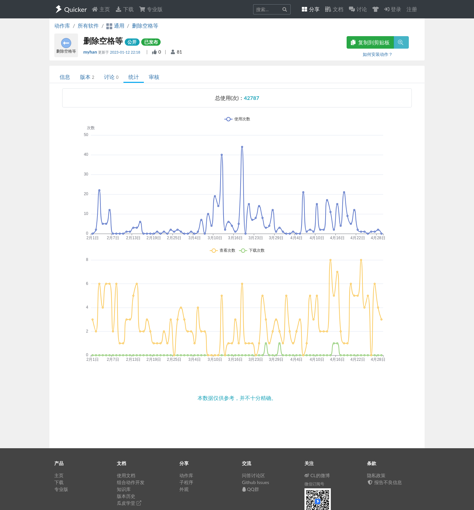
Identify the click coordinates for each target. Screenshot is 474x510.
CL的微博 (317, 475)
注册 (412, 9)
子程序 (186, 482)
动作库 (62, 25)
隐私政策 (376, 475)
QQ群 (250, 489)
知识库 (124, 489)
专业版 (151, 9)
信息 (65, 77)
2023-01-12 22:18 (125, 52)
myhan (90, 52)
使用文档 (126, 475)
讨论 (111, 77)
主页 (101, 9)
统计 (133, 77)
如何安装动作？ (378, 54)
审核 (154, 77)
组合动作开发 (131, 482)
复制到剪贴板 (370, 42)
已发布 (151, 42)
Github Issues (255, 482)
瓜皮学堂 (129, 503)
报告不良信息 (384, 482)
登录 (392, 9)
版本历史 (126, 496)
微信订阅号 (314, 483)
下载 (124, 9)
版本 (87, 77)
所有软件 (88, 25)
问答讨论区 (253, 475)
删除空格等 (145, 25)
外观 (184, 489)
